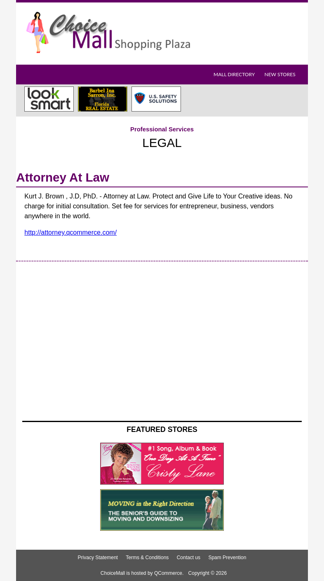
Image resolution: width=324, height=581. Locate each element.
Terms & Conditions (147, 557)
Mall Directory (234, 74)
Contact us (188, 557)
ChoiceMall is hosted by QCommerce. (142, 573)
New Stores (279, 74)
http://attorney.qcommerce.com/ (70, 232)
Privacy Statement (98, 557)
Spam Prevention (227, 557)
